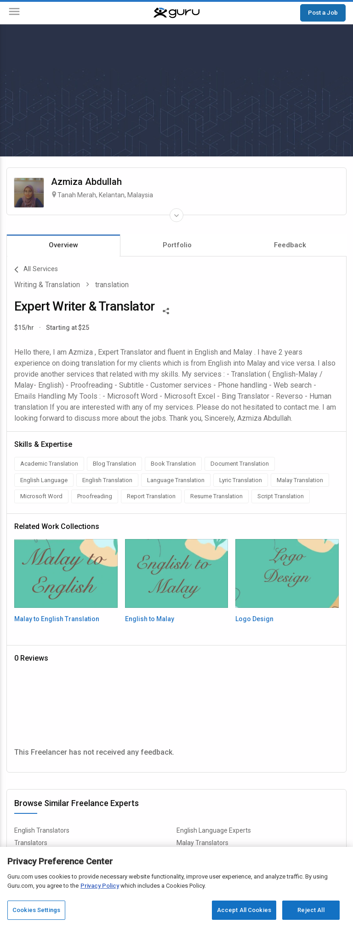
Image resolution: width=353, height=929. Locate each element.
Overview (63, 245)
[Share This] (166, 310)
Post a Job (323, 12)
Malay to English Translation (56, 619)
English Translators (41, 830)
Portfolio (177, 245)
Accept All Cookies (244, 910)
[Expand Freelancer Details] (176, 215)
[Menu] (14, 13)
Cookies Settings (36, 910)
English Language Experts (213, 830)
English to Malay (149, 619)
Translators (30, 842)
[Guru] (176, 13)
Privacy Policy (99, 885)
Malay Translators (202, 842)
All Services (36, 270)
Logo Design (254, 619)
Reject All (310, 910)
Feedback (290, 245)
